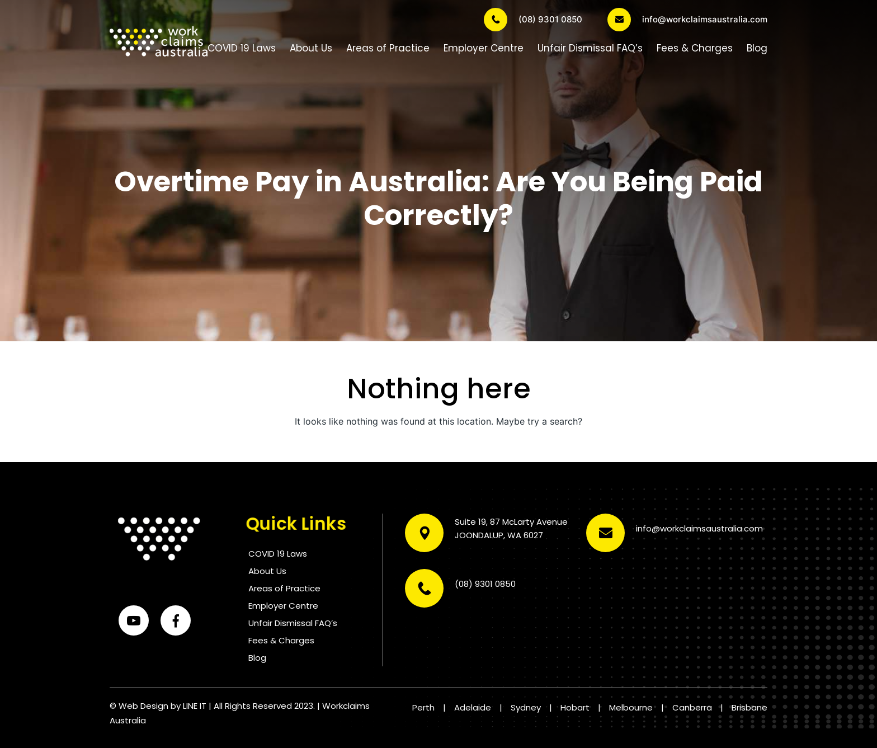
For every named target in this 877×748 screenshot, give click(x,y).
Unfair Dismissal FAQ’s (590, 48)
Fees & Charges (695, 48)
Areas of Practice (388, 48)
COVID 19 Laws (242, 48)
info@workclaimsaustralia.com (687, 19)
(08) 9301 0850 (533, 19)
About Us (311, 48)
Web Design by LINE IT (162, 706)
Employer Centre (484, 48)
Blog (757, 48)
